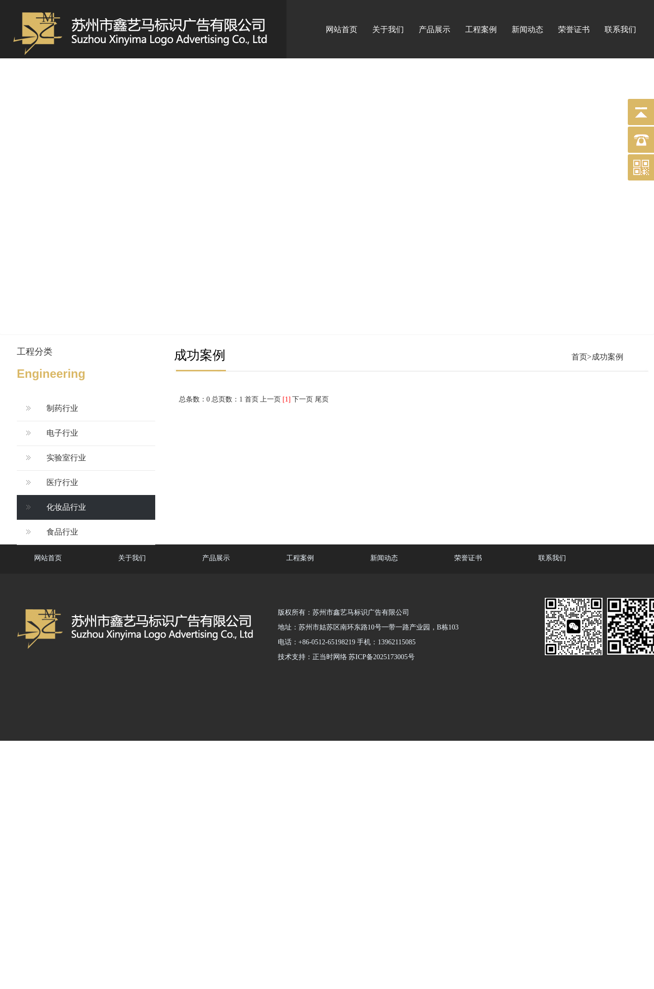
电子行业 (62, 433)
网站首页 (341, 29)
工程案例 (481, 29)
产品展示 (434, 29)
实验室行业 (66, 457)
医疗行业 (62, 482)
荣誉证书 (574, 29)
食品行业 (62, 532)
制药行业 (62, 408)
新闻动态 (527, 29)
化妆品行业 (66, 507)
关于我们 (388, 29)
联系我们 (620, 29)
